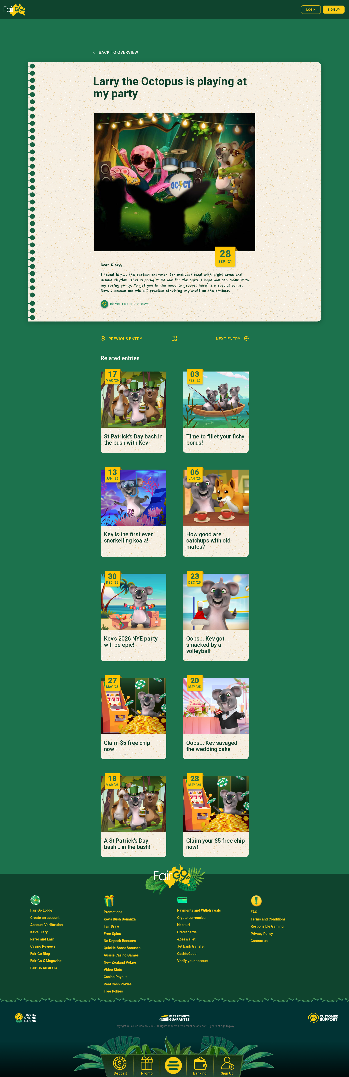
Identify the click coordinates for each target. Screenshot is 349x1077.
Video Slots (113, 970)
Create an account (44, 918)
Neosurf (183, 925)
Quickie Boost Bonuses (122, 948)
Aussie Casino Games (121, 955)
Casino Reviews (42, 946)
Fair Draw (111, 926)
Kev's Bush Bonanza (120, 919)
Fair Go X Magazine (46, 961)
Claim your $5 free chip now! (215, 844)
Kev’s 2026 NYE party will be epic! (131, 642)
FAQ (254, 912)
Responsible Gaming (267, 926)
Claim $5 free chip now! (127, 746)
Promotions (113, 912)
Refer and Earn (42, 939)
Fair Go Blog (40, 954)
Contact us (259, 941)
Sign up (334, 9)
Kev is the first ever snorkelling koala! (128, 537)
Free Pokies (113, 991)
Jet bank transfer (191, 946)
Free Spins (112, 934)
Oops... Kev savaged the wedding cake (211, 746)
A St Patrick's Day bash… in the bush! (127, 844)
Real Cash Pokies (118, 984)
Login (311, 9)
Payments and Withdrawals (199, 910)
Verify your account (192, 961)
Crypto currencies (191, 918)
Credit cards (187, 932)
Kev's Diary (39, 932)
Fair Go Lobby (41, 910)
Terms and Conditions (268, 919)
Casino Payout (115, 977)
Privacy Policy (262, 934)
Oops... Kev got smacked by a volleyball (205, 645)
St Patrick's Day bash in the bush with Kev (133, 440)
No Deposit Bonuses (120, 941)
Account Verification (46, 925)
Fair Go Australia (43, 968)
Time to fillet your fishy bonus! (215, 440)
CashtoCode (187, 954)
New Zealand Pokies (120, 962)
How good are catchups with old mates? (208, 540)
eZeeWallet (186, 939)
